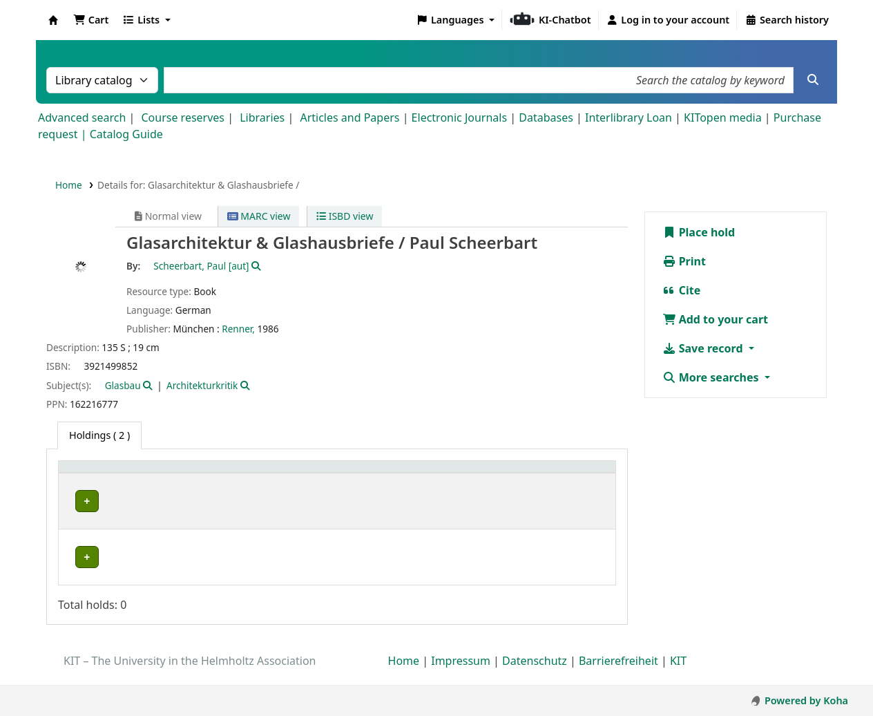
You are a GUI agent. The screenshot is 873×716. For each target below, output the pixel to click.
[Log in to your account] (668, 20)
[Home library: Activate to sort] (118, 481)
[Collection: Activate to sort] (229, 481)
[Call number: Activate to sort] (426, 481)
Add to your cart (715, 319)
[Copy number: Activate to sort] (512, 481)
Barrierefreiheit (618, 676)
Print (684, 261)
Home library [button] (96, 488)
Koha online (53, 20)
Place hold (699, 232)
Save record (704, 348)
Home (68, 184)
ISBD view (344, 216)
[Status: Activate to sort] (586, 481)
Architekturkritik (202, 385)
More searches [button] (712, 377)
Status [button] (579, 488)
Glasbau (123, 385)
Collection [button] (208, 488)
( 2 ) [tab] (99, 435)
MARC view (259, 216)
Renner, (238, 328)
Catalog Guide (126, 134)
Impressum (460, 676)
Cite (681, 290)
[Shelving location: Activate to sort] (332, 481)
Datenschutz (534, 676)
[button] (91, 20)
